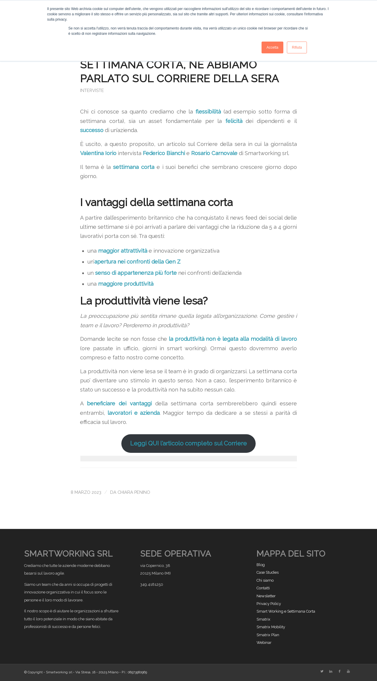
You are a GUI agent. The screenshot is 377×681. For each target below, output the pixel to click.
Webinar (264, 642)
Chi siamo (265, 580)
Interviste (92, 90)
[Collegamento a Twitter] (322, 671)
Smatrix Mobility (271, 627)
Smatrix (263, 619)
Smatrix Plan (268, 635)
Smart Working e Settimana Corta (286, 611)
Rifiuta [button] (297, 47)
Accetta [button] (272, 47)
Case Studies (268, 572)
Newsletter (266, 596)
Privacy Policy (269, 603)
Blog (261, 564)
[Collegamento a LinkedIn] (330, 671)
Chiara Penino (134, 492)
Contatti (263, 588)
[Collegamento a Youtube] (348, 671)
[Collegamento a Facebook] (339, 671)
